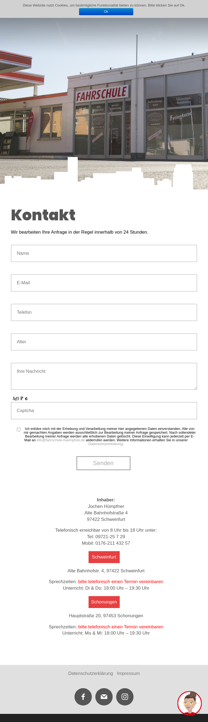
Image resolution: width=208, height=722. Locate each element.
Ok (106, 12)
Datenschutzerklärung (105, 444)
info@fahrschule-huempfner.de (61, 440)
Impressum (128, 673)
